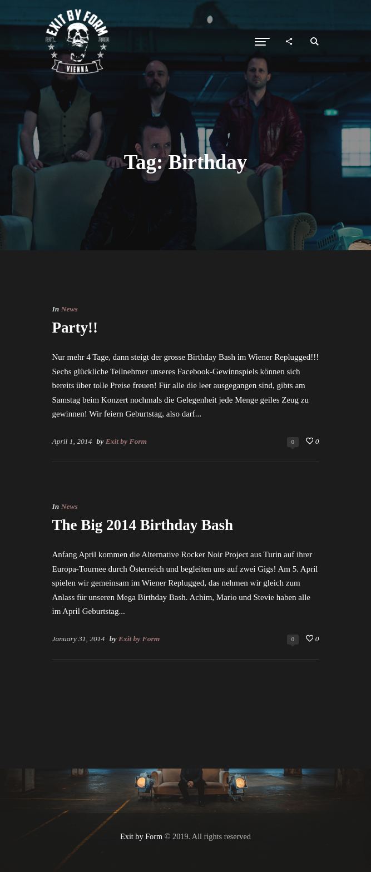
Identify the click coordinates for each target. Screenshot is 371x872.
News (69, 309)
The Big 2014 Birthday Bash (143, 525)
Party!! (75, 327)
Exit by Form (126, 441)
